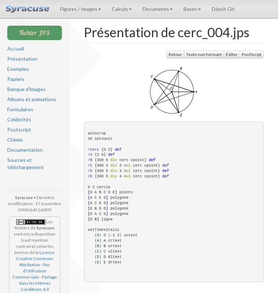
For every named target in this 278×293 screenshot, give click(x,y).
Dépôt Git (223, 9)
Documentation (25, 150)
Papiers (15, 79)
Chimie (15, 140)
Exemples (18, 69)
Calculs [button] (122, 9)
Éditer (232, 54)
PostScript (251, 54)
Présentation (22, 59)
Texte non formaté (204, 54)
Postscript (19, 129)
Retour (175, 54)
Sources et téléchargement (25, 163)
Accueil (15, 49)
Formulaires (20, 109)
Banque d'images (26, 89)
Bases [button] (192, 9)
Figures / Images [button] (80, 9)
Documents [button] (158, 9)
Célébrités (19, 119)
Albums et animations (31, 99)
